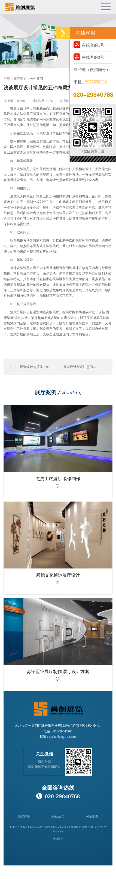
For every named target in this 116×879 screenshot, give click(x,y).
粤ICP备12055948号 (32, 826)
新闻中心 (20, 78)
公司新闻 (36, 78)
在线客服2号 (89, 56)
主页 (7, 78)
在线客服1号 (89, 44)
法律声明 (23, 816)
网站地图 (92, 816)
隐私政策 (58, 816)
